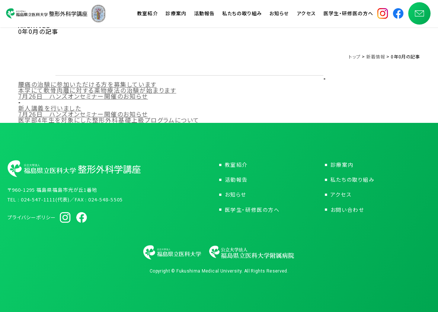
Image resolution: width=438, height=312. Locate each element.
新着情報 (375, 56)
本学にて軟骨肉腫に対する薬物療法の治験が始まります (97, 90)
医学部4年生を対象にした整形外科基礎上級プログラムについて (108, 119)
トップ (354, 56)
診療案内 (176, 14)
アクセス (306, 14)
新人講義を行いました (49, 108)
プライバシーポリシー (31, 217)
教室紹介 (147, 14)
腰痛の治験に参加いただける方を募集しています (87, 84)
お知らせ (279, 14)
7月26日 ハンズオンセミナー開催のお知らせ (83, 96)
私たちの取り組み (242, 14)
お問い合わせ (347, 209)
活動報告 (204, 14)
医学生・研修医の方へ (348, 14)
